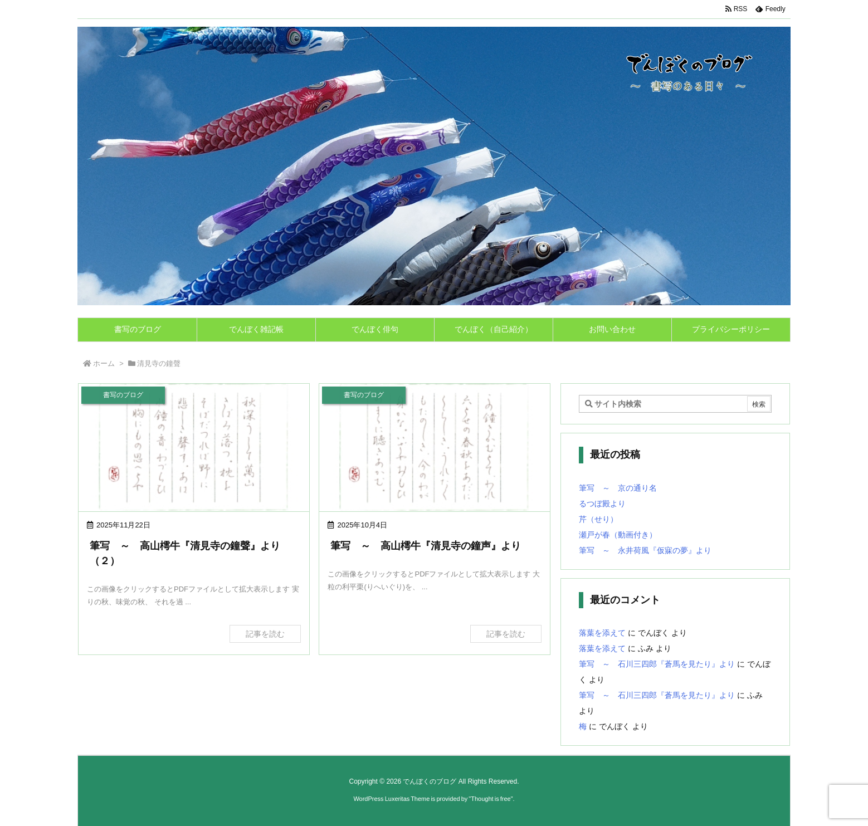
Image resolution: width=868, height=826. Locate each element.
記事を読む (265, 633)
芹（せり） (598, 519)
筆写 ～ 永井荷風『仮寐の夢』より (645, 550)
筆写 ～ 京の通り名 (618, 487)
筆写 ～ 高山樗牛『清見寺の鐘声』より (425, 545)
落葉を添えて (602, 632)
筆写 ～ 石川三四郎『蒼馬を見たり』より (657, 663)
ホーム (104, 363)
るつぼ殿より (602, 503)
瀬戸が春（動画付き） (618, 534)
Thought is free (490, 798)
